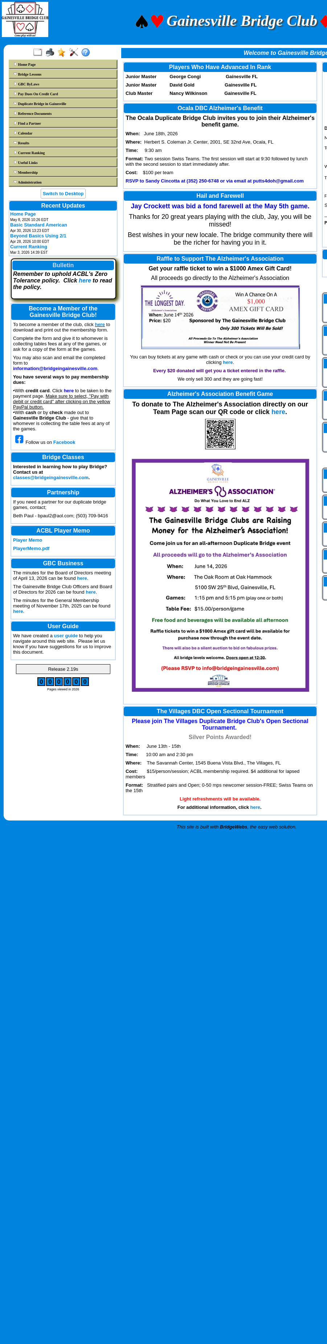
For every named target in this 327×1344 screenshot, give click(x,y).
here (85, 280)
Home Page (24, 64)
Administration (27, 182)
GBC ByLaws (26, 84)
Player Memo (27, 540)
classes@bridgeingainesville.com (51, 477)
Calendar (23, 133)
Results (21, 143)
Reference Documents (32, 113)
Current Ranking (29, 153)
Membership (25, 172)
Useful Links (25, 162)
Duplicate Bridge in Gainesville (39, 103)
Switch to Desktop (63, 193)
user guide (66, 635)
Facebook (64, 442)
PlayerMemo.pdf (31, 548)
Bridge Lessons (27, 74)
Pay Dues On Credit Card (35, 94)
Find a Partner (27, 123)
